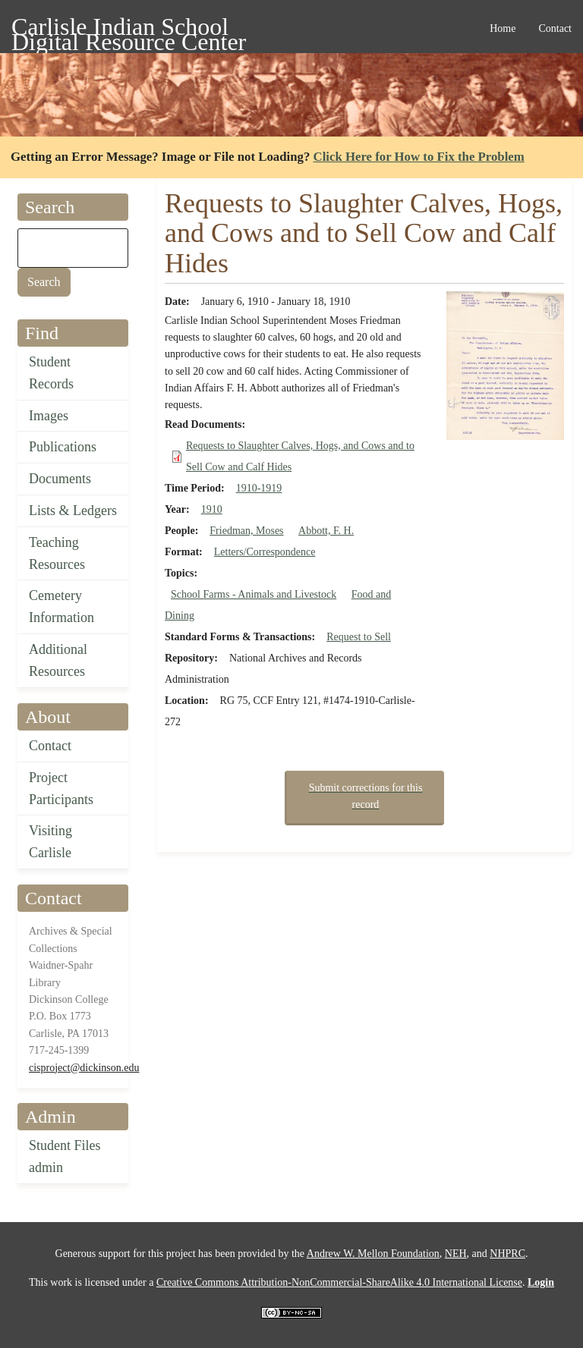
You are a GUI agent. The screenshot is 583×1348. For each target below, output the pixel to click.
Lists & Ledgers (73, 510)
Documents (60, 478)
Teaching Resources (57, 553)
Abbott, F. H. (326, 530)
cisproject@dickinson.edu (84, 1067)
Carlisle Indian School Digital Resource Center (128, 29)
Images (48, 415)
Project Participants (61, 788)
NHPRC (507, 1253)
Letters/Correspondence (265, 552)
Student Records (51, 372)
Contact (50, 745)
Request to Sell (358, 637)
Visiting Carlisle (50, 841)
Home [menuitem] (502, 28)
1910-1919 (259, 488)
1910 (211, 509)
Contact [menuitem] (555, 28)
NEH (456, 1253)
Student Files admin (65, 1156)
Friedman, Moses (246, 530)
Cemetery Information (61, 606)
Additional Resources (58, 660)
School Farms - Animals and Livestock (253, 594)
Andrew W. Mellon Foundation (373, 1253)
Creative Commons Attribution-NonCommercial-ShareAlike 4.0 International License (339, 1282)
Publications (62, 446)
